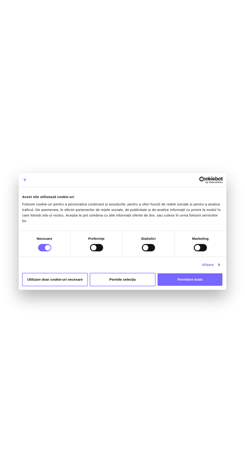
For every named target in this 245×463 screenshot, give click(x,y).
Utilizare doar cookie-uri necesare (55, 279)
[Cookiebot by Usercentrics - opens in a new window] (202, 180)
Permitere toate (190, 279)
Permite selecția (122, 279)
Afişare (208, 265)
